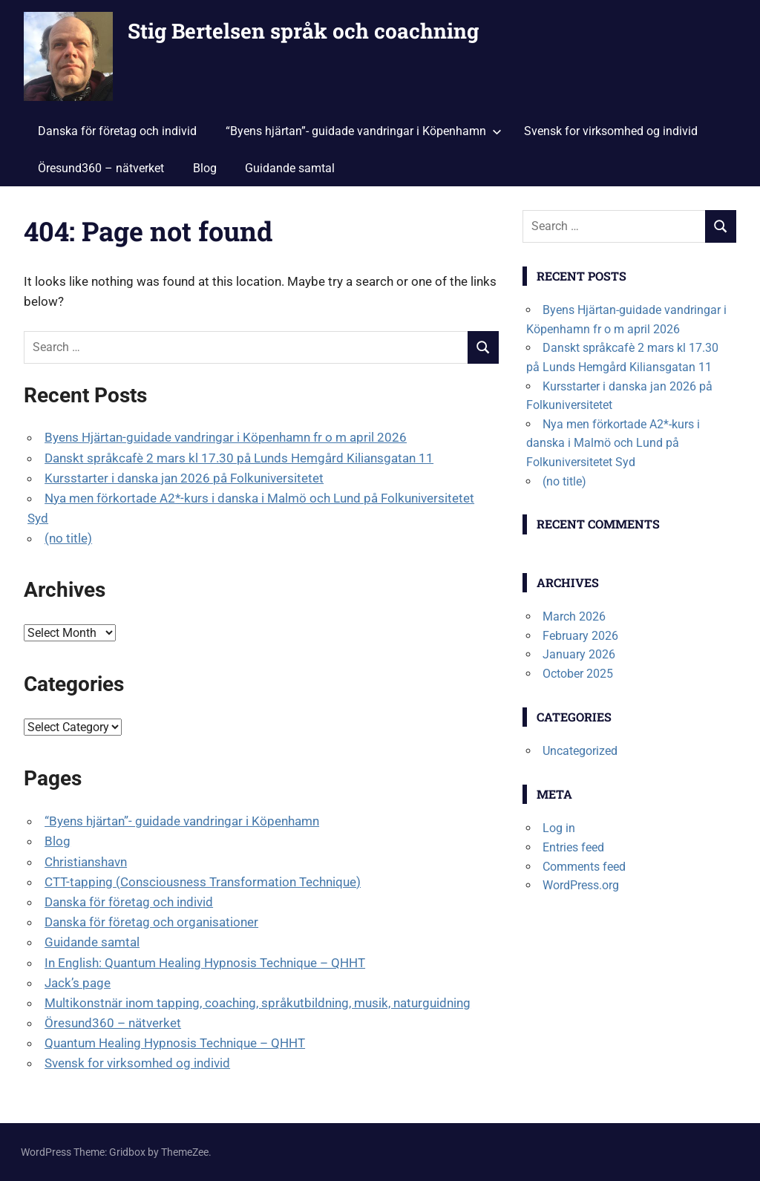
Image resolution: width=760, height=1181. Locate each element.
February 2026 (580, 636)
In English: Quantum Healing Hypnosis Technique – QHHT (205, 962)
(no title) (68, 538)
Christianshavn (86, 861)
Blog (205, 168)
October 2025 (578, 674)
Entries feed (573, 847)
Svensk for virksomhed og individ (611, 131)
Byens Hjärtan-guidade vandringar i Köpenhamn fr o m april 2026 (226, 437)
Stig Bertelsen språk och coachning (303, 31)
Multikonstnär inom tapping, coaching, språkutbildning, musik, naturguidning (258, 1002)
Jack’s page (78, 982)
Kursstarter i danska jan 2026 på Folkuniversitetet (184, 478)
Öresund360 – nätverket (101, 168)
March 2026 (574, 616)
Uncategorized (580, 751)
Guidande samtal (290, 168)
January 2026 (579, 654)
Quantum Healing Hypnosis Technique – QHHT (175, 1043)
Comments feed (584, 867)
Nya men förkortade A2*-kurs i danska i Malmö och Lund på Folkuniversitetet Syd (613, 443)
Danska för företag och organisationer (151, 922)
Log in (559, 828)
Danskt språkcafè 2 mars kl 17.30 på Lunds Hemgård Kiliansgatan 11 (239, 458)
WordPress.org (581, 885)
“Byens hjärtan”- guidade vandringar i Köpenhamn (364, 131)
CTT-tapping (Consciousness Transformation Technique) (203, 881)
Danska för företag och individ (117, 131)
